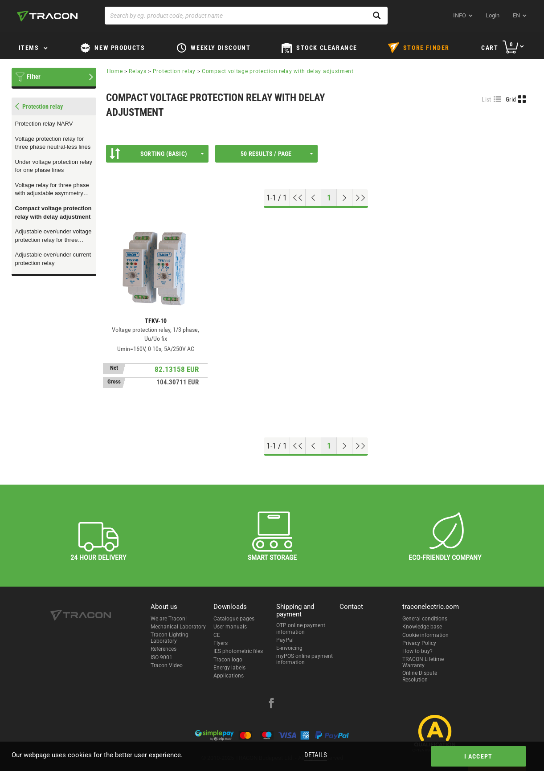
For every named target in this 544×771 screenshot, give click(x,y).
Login (492, 15)
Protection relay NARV (44, 123)
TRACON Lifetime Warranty (423, 662)
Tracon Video (167, 665)
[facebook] (271, 704)
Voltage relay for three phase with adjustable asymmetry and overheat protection (52, 190)
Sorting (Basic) (157, 153)
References (163, 649)
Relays (137, 71)
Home (115, 71)
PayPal (285, 640)
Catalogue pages (233, 619)
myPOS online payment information (304, 659)
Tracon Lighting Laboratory (169, 638)
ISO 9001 (161, 657)
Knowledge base (422, 627)
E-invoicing (289, 648)
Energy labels (229, 668)
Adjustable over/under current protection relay (53, 258)
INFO (459, 15)
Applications (228, 676)
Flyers (220, 643)
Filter (34, 76)
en (516, 15)
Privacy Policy (419, 643)
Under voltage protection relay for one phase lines (53, 166)
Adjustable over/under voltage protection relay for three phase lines (53, 236)
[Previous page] (313, 197)
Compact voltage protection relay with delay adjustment (53, 212)
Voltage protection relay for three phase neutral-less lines (53, 143)
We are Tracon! (169, 619)
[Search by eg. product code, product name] (246, 15)
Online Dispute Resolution (419, 676)
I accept (478, 756)
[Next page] (344, 197)
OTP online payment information (300, 628)
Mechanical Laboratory (178, 627)
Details (315, 755)
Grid (511, 99)
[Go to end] (360, 197)
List (486, 99)
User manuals (230, 627)
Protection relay (174, 71)
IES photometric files (238, 651)
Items (29, 47)
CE (216, 635)
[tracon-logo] (47, 16)
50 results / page (277, 153)
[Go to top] (298, 197)
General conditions (424, 619)
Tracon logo (227, 660)
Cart (489, 47)
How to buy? (417, 651)
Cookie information (425, 635)
